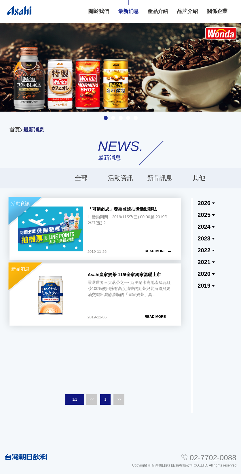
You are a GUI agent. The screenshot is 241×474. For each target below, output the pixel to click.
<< (92, 399)
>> (119, 399)
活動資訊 (120, 177)
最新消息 (33, 130)
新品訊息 (159, 177)
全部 (81, 177)
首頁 (15, 130)
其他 (199, 177)
